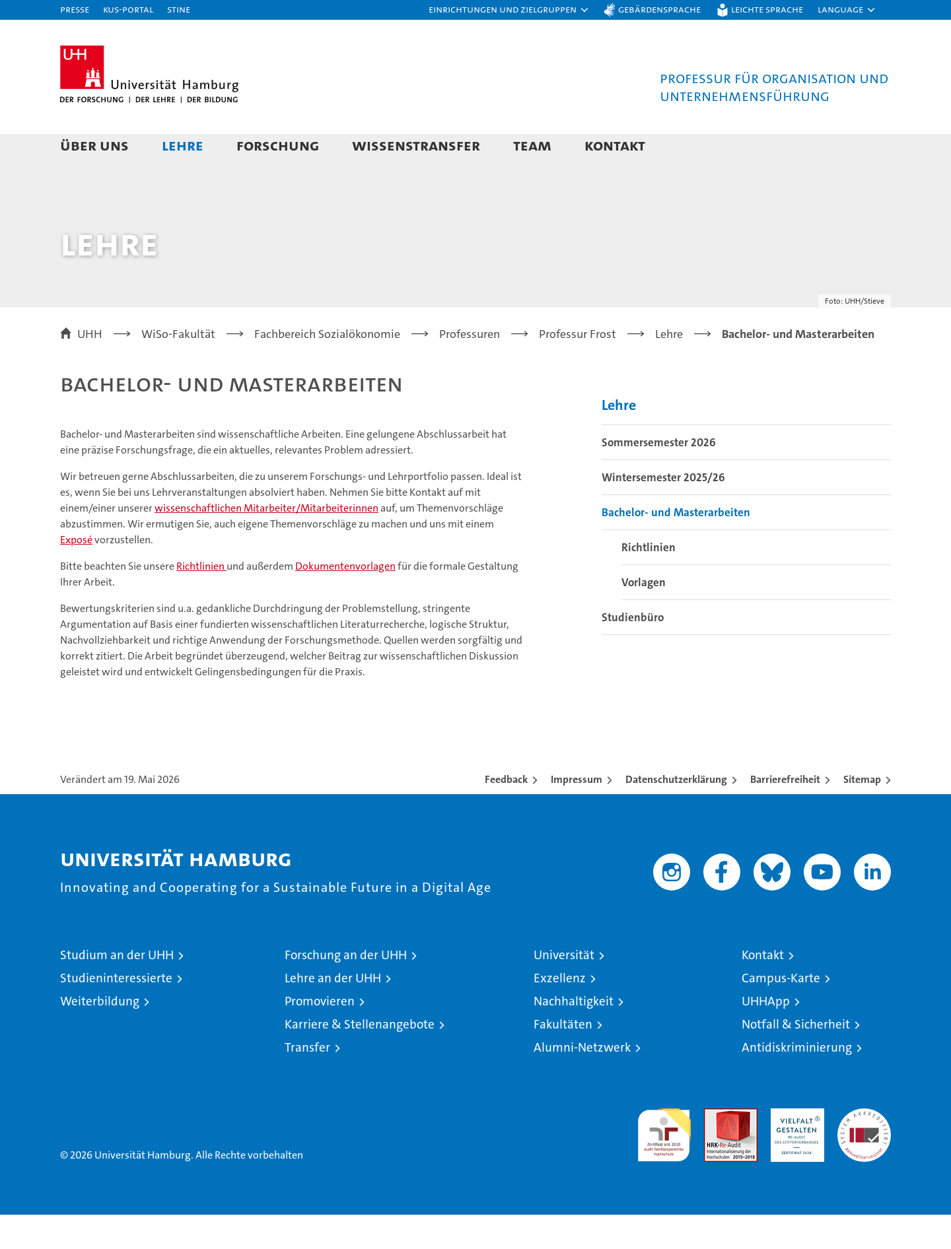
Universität (564, 989)
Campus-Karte (781, 1012)
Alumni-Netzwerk (582, 1081)
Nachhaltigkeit (574, 1035)
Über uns (94, 145)
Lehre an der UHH (333, 1012)
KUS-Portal (128, 9)
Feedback (506, 814)
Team (532, 145)
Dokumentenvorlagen (345, 600)
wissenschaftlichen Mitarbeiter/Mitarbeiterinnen (266, 542)
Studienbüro (633, 651)
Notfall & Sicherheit (796, 1058)
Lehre (182, 145)
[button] (509, 10)
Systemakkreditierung (864, 1150)
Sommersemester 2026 (659, 476)
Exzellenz (560, 1012)
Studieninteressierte (116, 1012)
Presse (74, 9)
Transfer (307, 1081)
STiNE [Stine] (178, 9)
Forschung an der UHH (346, 989)
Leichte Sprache (767, 9)
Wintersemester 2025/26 (663, 511)
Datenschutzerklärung (676, 814)
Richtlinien (201, 600)
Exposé (76, 574)
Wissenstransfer (416, 145)
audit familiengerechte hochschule (664, 1163)
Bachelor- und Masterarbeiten (676, 546)
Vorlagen (643, 616)
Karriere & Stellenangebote (360, 1058)
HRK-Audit (794, 1150)
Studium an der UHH (117, 989)
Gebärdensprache (659, 9)
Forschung (277, 145)
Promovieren (320, 1035)
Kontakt (614, 145)
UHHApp (766, 1035)
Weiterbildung (99, 1035)
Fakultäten (563, 1058)
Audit (716, 1150)
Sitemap (862, 814)
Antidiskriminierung (797, 1081)
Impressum (576, 814)
